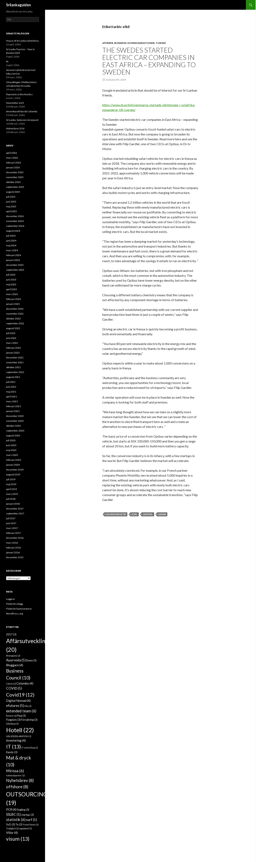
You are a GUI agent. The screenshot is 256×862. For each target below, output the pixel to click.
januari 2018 (13, 503)
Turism (161, 42)
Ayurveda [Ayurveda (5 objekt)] (16, 660)
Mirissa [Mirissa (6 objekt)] (15, 771)
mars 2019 (12, 493)
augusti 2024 (13, 230)
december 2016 (15, 537)
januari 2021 (13, 411)
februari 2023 (13, 299)
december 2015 (15, 557)
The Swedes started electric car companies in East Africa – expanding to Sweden (149, 61)
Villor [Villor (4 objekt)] (12, 832)
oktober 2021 (13, 367)
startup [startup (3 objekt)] (27, 814)
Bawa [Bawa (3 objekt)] (31, 660)
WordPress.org (14, 613)
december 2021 (15, 357)
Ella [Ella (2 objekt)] (28, 706)
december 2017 (15, 508)
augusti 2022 (13, 328)
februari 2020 (13, 459)
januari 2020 (13, 464)
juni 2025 (11, 201)
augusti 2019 (13, 474)
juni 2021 (11, 386)
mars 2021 (12, 401)
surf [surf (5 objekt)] (31, 820)
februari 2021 (13, 406)
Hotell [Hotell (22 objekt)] (20, 729)
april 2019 (11, 489)
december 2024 (15, 216)
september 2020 (15, 430)
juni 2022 (11, 338)
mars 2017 (12, 528)
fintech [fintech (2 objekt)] (11, 715)
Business (120, 42)
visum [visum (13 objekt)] (17, 839)
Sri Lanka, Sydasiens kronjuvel (22, 119)
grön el (148, 514)
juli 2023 (10, 274)
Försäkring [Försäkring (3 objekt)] (29, 719)
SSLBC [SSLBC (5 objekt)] (13, 814)
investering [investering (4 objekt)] (16, 740)
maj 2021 (11, 391)
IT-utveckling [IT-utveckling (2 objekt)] (29, 747)
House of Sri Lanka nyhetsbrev (22, 40)
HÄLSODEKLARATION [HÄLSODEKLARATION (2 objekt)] (18, 736)
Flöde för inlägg (14, 603)
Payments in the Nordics (19, 94)
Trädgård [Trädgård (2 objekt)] (12, 828)
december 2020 (15, 415)
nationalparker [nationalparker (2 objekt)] (15, 775)
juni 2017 (11, 523)
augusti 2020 (13, 435)
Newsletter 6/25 (15, 102)
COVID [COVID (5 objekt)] (14, 688)
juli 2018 (10, 498)
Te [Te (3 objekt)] (18, 824)
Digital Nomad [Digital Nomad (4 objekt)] (18, 700)
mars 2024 (12, 250)
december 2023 (15, 264)
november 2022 (15, 313)
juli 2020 (10, 440)
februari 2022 (13, 347)
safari (162, 514)
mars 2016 (12, 542)
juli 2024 (10, 235)
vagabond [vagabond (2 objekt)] (25, 828)
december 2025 (15, 172)
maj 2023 (11, 284)
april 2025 (11, 211)
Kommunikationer (141, 42)
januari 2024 (13, 260)
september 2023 (15, 269)
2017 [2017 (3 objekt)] (11, 634)
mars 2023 (12, 294)
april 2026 (11, 152)
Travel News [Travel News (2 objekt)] (31, 824)
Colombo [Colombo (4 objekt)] (24, 683)
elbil (134, 514)
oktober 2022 (13, 318)
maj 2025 (11, 206)
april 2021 (11, 396)
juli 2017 (10, 518)
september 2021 (15, 372)
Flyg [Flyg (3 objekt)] (21, 715)
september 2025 (15, 186)
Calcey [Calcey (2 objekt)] (11, 683)
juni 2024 (11, 240)
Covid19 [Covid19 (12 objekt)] (20, 695)
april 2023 (11, 289)
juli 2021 (10, 381)
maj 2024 (11, 245)
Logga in (10, 598)
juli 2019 (10, 479)
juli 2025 (10, 196)
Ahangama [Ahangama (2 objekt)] (13, 655)
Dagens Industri (116, 514)
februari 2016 (13, 547)
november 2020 (15, 420)
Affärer (107, 42)
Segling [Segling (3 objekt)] (23, 809)
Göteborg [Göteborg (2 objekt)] (12, 723)
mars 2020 (12, 454)
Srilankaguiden (18, 5)
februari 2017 (13, 532)
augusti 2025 (13, 191)
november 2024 (15, 221)
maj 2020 (11, 450)
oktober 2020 (13, 425)
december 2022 (15, 308)
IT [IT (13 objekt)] (13, 746)
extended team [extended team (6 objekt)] (21, 711)
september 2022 (15, 323)
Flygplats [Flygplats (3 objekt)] (13, 719)
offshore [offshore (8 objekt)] (17, 786)
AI (7, 61)
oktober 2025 (13, 182)
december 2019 (15, 469)
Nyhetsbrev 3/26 (15, 128)
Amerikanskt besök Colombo (21, 111)
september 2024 (15, 225)
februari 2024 (13, 255)
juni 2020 (11, 445)
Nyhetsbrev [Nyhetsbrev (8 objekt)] (20, 780)
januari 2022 (13, 352)
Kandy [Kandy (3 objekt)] (11, 752)
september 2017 (15, 513)
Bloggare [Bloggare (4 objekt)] (14, 665)
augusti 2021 (13, 377)
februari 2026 (13, 162)
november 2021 (15, 362)
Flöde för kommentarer (19, 608)
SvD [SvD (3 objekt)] (10, 824)
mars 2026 (12, 157)
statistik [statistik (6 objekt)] (16, 819)
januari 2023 (13, 303)
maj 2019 (11, 484)
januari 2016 (13, 552)
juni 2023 (11, 279)
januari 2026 (13, 167)
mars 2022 (12, 342)
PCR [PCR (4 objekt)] (11, 809)
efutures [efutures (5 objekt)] (15, 705)
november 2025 (15, 177)
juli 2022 (10, 333)
